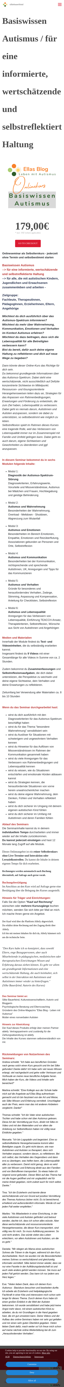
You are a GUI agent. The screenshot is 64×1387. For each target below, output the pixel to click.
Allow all (32, 1381)
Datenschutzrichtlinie (22, 1357)
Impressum (39, 1357)
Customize (32, 1364)
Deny (32, 1372)
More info (46, 1353)
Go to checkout (27, 243)
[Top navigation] (60, 4)
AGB (7, 1357)
